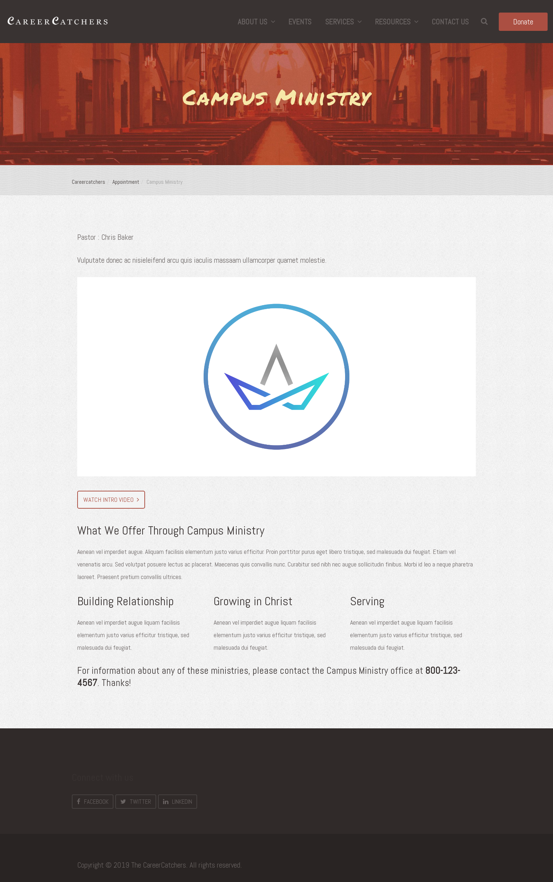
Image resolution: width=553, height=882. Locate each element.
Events (299, 22)
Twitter (135, 802)
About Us (252, 22)
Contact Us (450, 22)
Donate (523, 22)
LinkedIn (177, 802)
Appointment (125, 182)
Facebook (92, 802)
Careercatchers (88, 182)
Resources (392, 22)
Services (339, 22)
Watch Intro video (111, 500)
